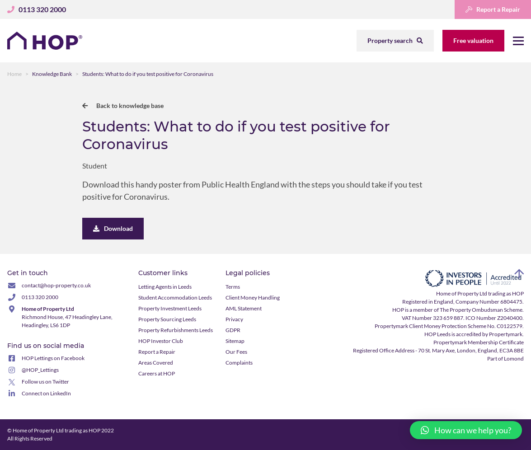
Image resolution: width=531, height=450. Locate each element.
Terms (233, 286)
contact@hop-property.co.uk (56, 285)
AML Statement (244, 308)
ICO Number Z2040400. (494, 317)
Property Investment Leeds (170, 308)
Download (113, 228)
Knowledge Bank (52, 73)
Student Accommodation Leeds (175, 297)
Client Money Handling (253, 297)
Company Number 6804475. (490, 301)
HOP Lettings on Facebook (53, 358)
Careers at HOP (156, 373)
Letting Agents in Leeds (165, 286)
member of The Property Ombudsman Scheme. (468, 309)
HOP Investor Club (160, 341)
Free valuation (473, 40)
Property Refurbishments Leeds (175, 330)
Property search (395, 40)
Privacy (234, 319)
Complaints (239, 362)
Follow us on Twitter (45, 381)
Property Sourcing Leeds (167, 319)
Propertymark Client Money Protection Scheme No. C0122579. (449, 326)
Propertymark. (506, 334)
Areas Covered (155, 362)
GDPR (233, 330)
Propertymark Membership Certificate (478, 342)
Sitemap (235, 341)
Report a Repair (492, 9)
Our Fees (236, 351)
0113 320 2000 (40, 297)
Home (14, 73)
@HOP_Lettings (40, 369)
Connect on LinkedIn (46, 393)
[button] (466, 430)
